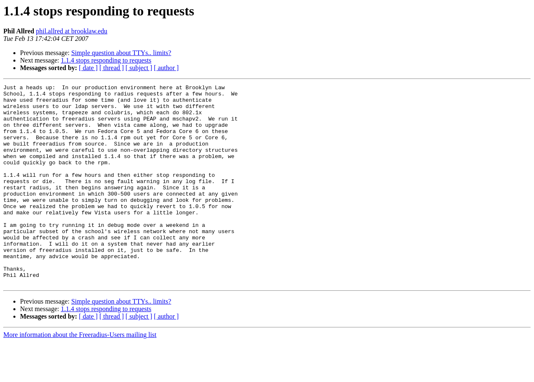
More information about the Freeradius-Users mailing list (79, 374)
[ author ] (166, 67)
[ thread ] (111, 67)
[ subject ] (139, 67)
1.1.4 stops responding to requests (106, 60)
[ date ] (88, 67)
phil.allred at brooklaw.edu (71, 31)
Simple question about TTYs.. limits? (121, 52)
